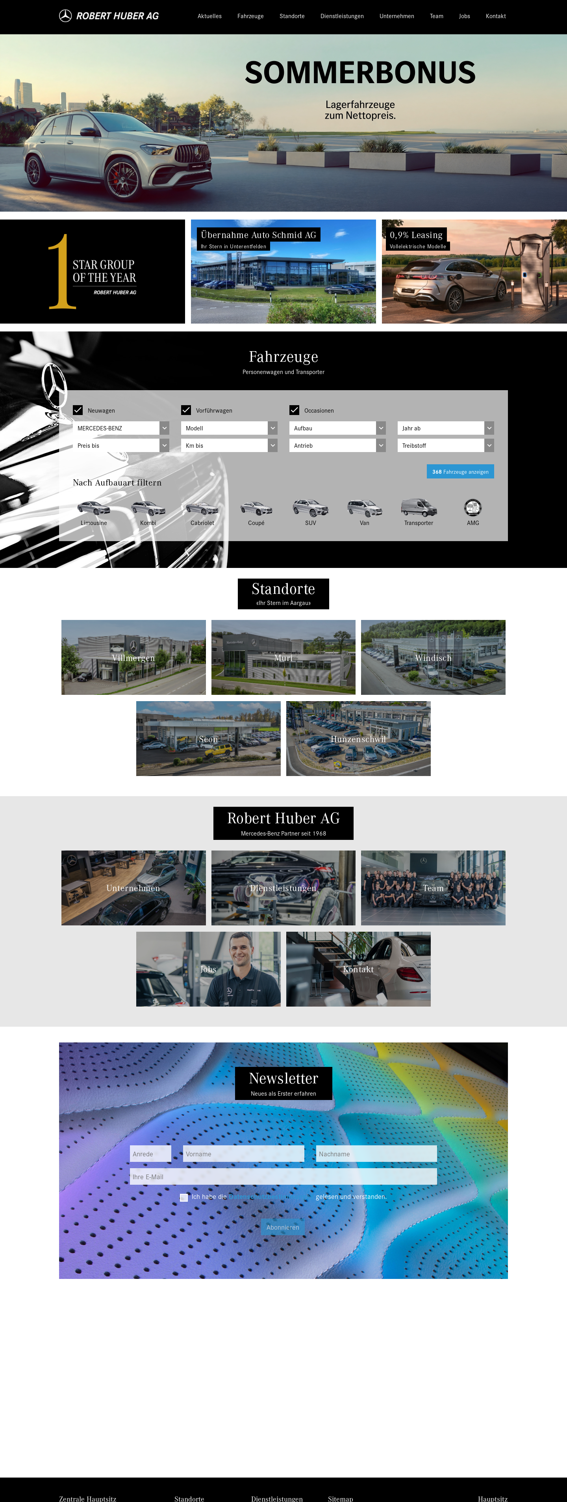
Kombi (148, 522)
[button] (42, 272)
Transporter (418, 522)
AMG (473, 522)
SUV (310, 522)
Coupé (256, 522)
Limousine (94, 522)
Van (364, 522)
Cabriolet (202, 522)
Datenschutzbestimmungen (271, 1196)
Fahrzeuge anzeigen (460, 471)
